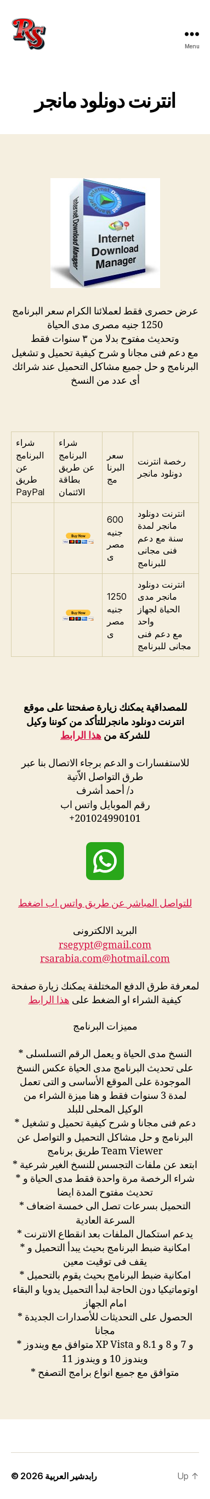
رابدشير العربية (71, 1475)
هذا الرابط (80, 735)
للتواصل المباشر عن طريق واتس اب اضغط (105, 903)
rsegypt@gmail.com (105, 945)
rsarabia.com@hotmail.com (105, 959)
